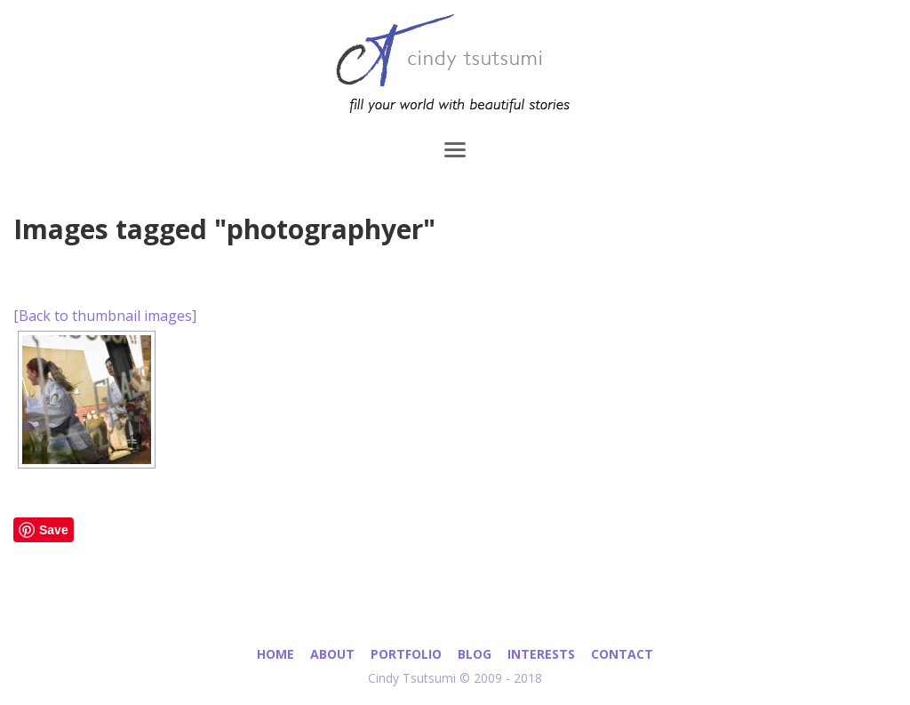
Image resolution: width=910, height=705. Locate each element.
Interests (541, 653)
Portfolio (406, 653)
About (332, 653)
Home (275, 653)
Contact (622, 653)
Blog (474, 653)
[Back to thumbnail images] (104, 315)
